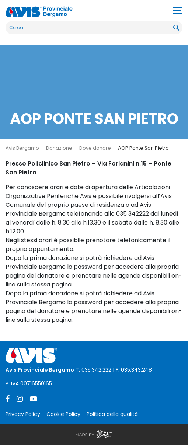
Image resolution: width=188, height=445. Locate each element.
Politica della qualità (112, 414)
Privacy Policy (23, 414)
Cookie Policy (63, 414)
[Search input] (89, 27)
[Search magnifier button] (176, 27)
